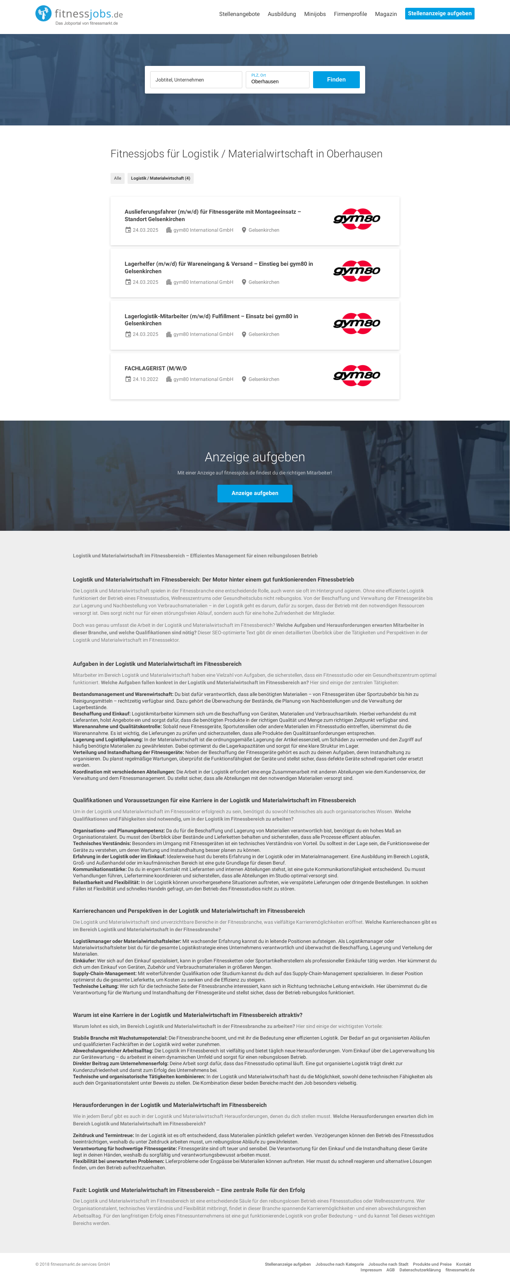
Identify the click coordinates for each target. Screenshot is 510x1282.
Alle (117, 178)
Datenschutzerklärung (420, 1269)
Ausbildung (282, 14)
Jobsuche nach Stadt (388, 1264)
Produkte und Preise (432, 1264)
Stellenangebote (239, 14)
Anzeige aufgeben (255, 493)
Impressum (371, 1269)
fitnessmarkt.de (460, 1269)
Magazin (386, 14)
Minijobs (315, 14)
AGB (390, 1269)
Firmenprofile (350, 14)
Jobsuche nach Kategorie (340, 1264)
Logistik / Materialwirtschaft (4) (160, 178)
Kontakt (463, 1264)
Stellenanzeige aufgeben (440, 13)
